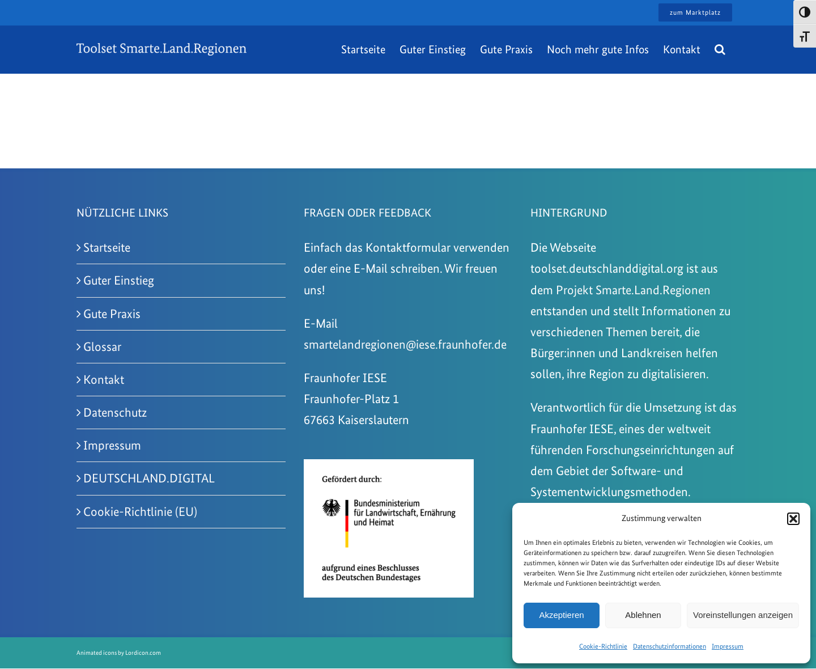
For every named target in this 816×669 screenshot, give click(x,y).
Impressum (727, 646)
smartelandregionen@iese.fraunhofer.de (405, 344)
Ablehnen (643, 615)
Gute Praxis (112, 313)
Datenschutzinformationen (669, 646)
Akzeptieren (561, 615)
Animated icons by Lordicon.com (118, 653)
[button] (793, 518)
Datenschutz (115, 412)
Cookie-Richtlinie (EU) (140, 511)
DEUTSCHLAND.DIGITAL (149, 478)
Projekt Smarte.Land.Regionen (633, 289)
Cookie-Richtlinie (603, 646)
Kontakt (103, 379)
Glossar (102, 346)
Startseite (106, 247)
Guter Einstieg (118, 280)
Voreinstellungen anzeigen (743, 615)
